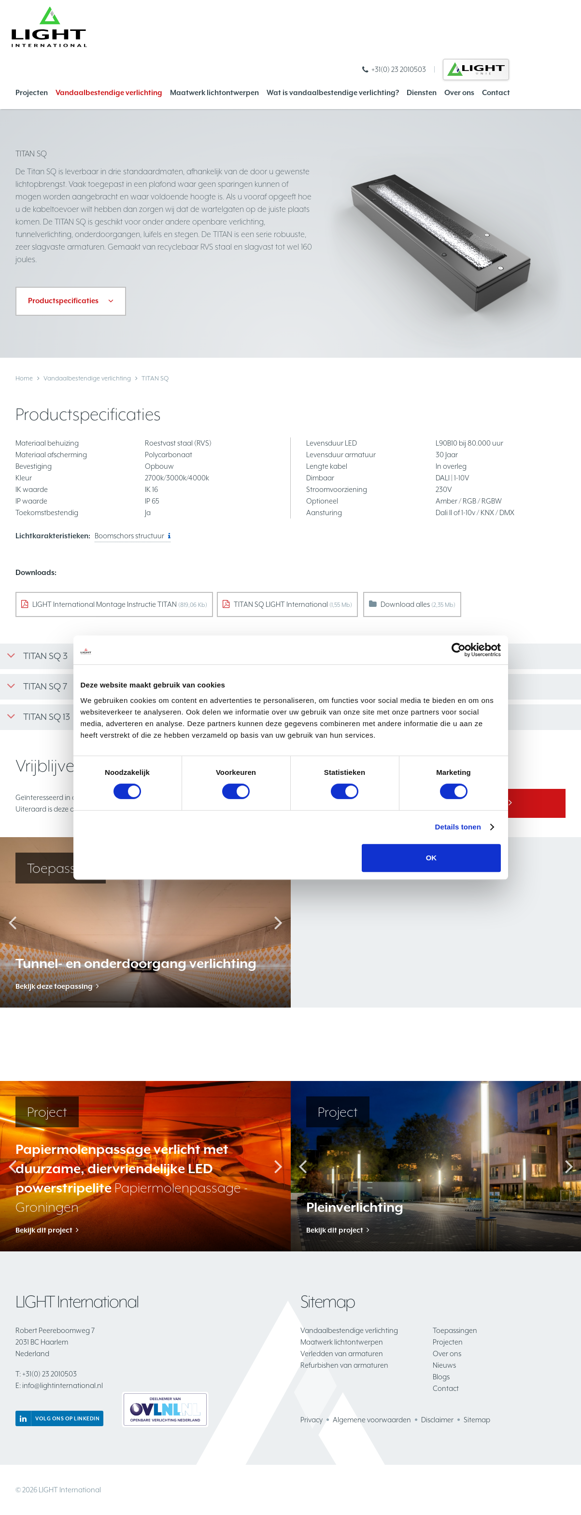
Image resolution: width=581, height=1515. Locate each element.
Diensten (422, 92)
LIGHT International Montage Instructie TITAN (119, 604)
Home (24, 378)
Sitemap (477, 1420)
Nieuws (444, 1365)
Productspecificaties (63, 300)
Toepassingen (455, 1330)
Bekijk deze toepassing (54, 986)
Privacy (311, 1420)
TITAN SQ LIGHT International (293, 604)
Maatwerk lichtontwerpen (214, 92)
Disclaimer (437, 1420)
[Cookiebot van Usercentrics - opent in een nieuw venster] (458, 650)
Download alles (418, 604)
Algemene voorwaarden (372, 1420)
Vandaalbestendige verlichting (109, 92)
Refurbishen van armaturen (344, 1365)
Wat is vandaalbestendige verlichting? (333, 92)
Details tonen (458, 827)
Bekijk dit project (43, 1230)
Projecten (31, 92)
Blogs (441, 1377)
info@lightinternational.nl (59, 1385)
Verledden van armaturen (341, 1353)
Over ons (459, 92)
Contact (496, 92)
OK (431, 858)
